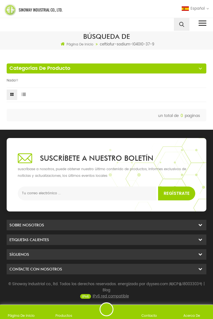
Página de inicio (77, 44)
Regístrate (177, 193)
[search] (181, 24)
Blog (106, 296)
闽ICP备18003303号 (185, 290)
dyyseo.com (157, 290)
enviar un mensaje (106, 309)
